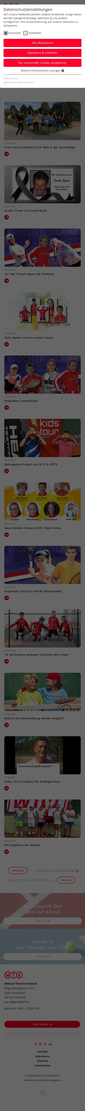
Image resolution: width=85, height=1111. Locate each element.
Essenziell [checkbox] (15, 33)
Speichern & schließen (43, 53)
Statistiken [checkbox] (35, 33)
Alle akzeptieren (42, 43)
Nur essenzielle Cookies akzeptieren (42, 63)
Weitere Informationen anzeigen (42, 70)
